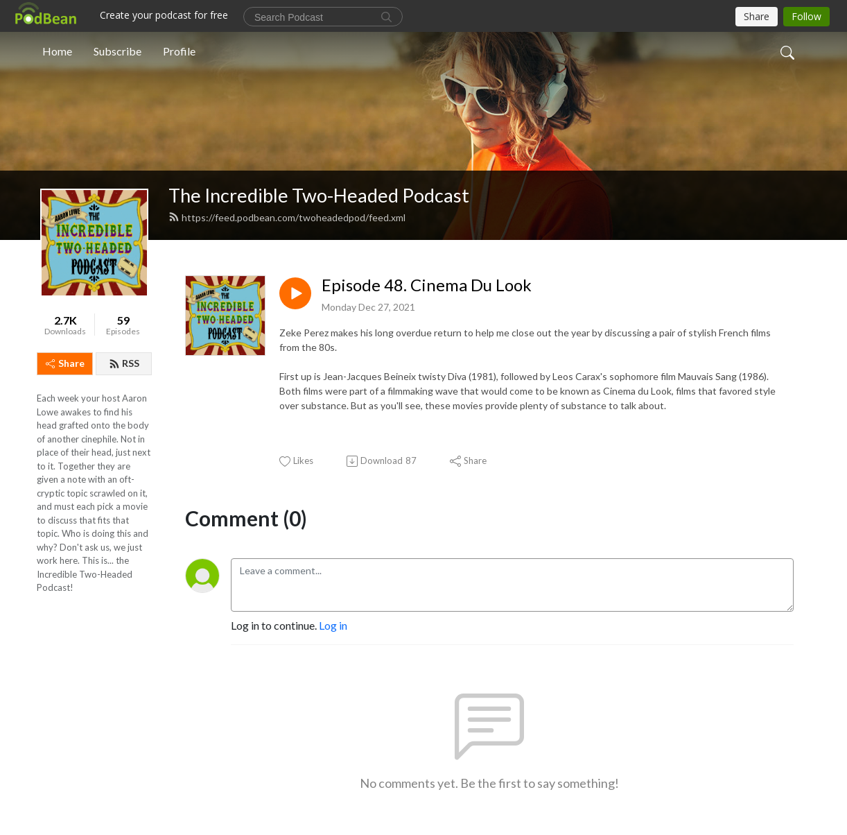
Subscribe (117, 51)
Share (65, 363)
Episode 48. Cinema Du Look (427, 285)
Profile (179, 51)
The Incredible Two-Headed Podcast (318, 195)
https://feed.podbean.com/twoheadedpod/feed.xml (286, 217)
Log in (333, 625)
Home (57, 51)
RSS (124, 363)
